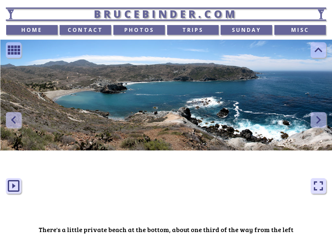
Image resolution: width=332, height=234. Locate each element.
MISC (300, 29)
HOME (31, 29)
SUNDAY (246, 29)
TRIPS (192, 29)
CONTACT (85, 29)
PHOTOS (139, 29)
